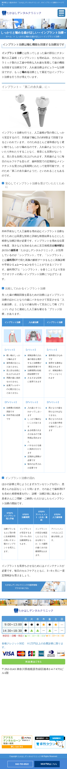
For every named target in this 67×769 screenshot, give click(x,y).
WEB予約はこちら (49, 764)
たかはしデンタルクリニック (24, 12)
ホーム (9, 36)
